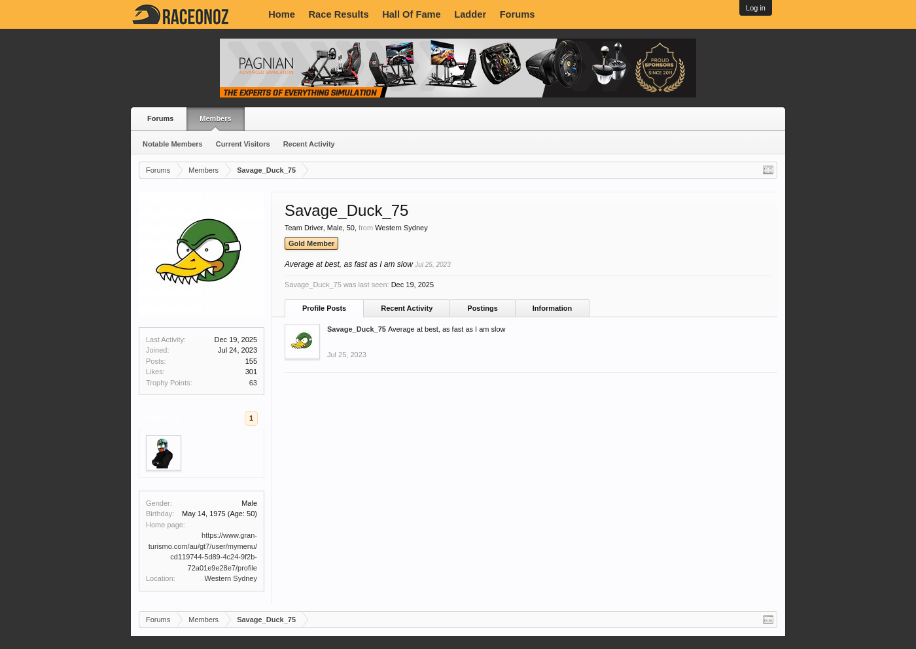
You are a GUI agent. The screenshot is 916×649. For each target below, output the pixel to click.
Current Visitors (243, 144)
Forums (517, 14)
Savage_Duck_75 (356, 329)
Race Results (339, 14)
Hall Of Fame (411, 14)
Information (552, 308)
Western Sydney (230, 578)
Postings (482, 308)
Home (281, 14)
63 (253, 383)
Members (215, 118)
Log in (756, 8)
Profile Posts (324, 308)
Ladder (470, 14)
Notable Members (173, 144)
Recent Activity (309, 144)
